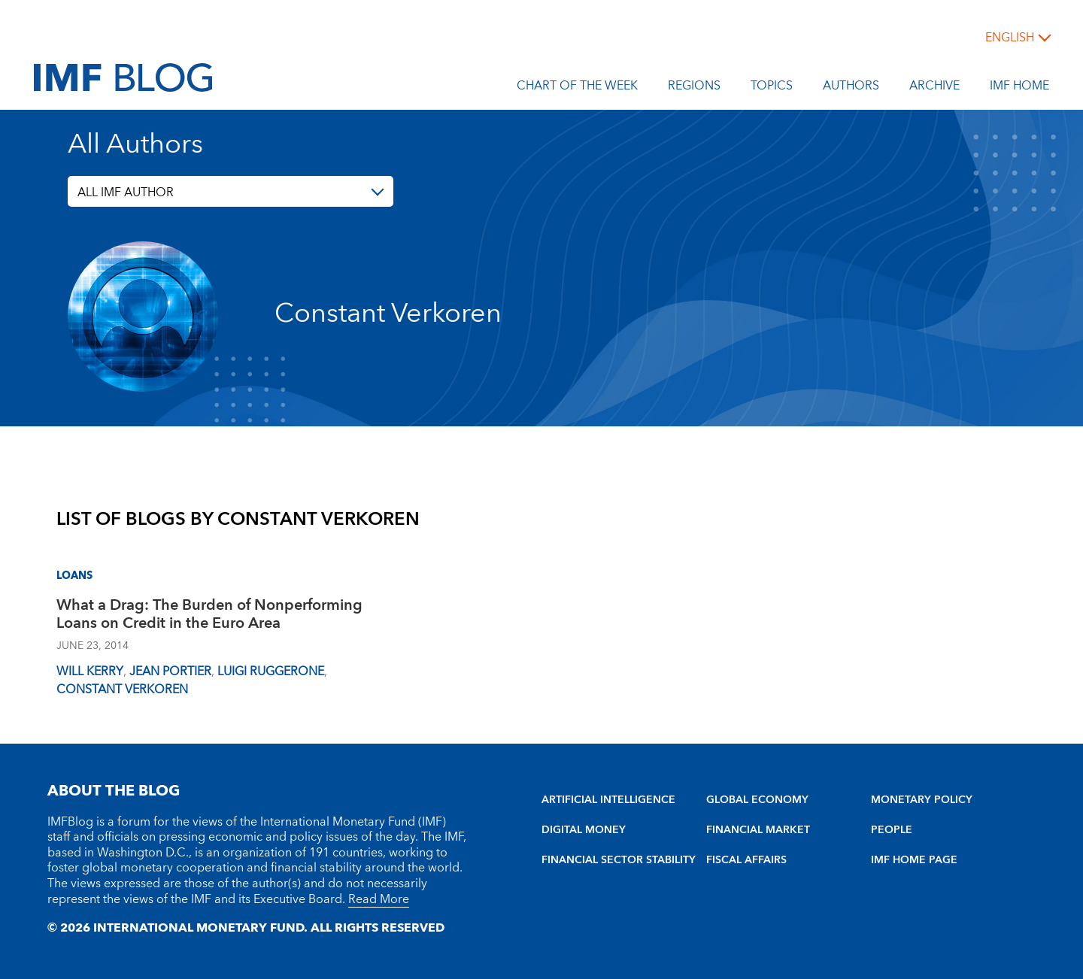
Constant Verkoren (123, 689)
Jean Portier (170, 671)
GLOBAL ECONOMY (757, 800)
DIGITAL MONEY (584, 830)
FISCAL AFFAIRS (746, 860)
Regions (694, 88)
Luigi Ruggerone (270, 671)
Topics (772, 88)
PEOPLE (891, 830)
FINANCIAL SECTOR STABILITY (619, 860)
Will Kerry (89, 671)
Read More (378, 899)
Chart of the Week (577, 88)
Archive (934, 88)
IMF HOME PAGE (914, 860)
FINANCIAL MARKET (758, 830)
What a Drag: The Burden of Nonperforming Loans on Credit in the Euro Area (209, 616)
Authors (851, 88)
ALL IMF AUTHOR (125, 192)
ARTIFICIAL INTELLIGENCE (608, 800)
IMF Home (1019, 88)
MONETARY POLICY (921, 800)
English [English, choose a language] (1009, 38)
